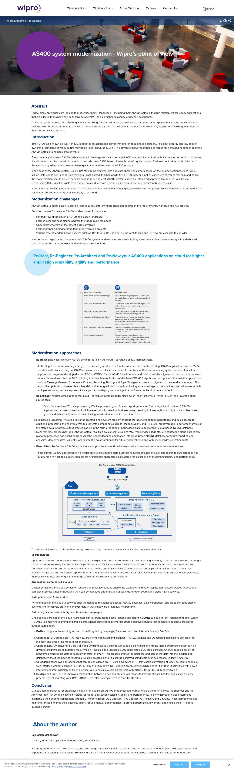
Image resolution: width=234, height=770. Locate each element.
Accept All (200, 765)
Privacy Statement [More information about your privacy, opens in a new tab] (59, 767)
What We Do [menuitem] (77, 8)
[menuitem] (208, 9)
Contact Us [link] (170, 8)
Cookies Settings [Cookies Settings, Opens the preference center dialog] (158, 765)
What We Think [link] (103, 8)
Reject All (179, 765)
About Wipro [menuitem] (129, 8)
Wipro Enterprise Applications (24, 21)
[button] (224, 20)
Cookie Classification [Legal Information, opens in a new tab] (77, 767)
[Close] (229, 764)
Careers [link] (151, 8)
